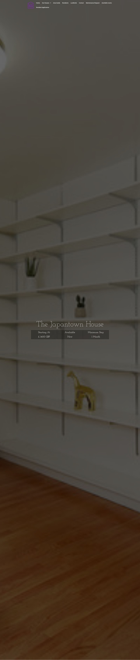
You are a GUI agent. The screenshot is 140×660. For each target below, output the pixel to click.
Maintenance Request (93, 3)
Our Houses (46, 3)
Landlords (74, 3)
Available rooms (107, 3)
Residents (65, 3)
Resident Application (42, 7)
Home (38, 3)
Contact (81, 3)
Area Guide (56, 3)
